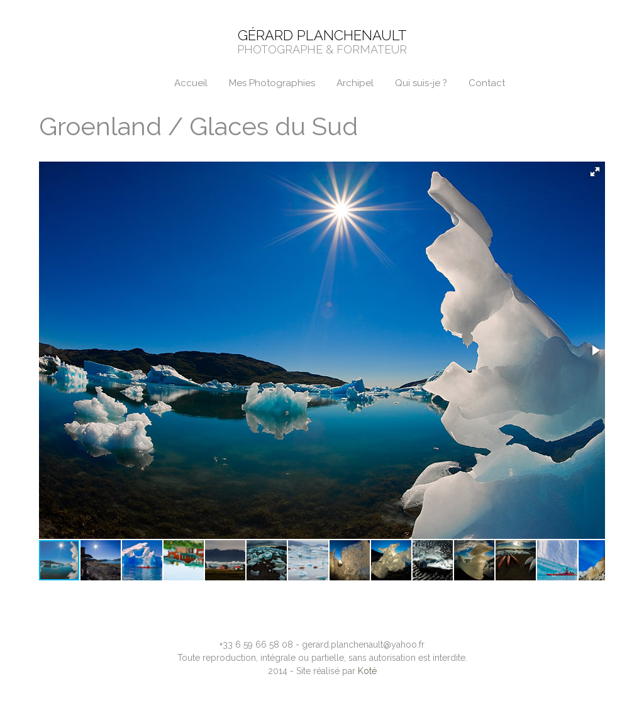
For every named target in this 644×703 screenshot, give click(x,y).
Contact (487, 83)
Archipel (355, 83)
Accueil (191, 83)
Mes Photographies (272, 83)
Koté (367, 671)
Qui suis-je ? (421, 83)
